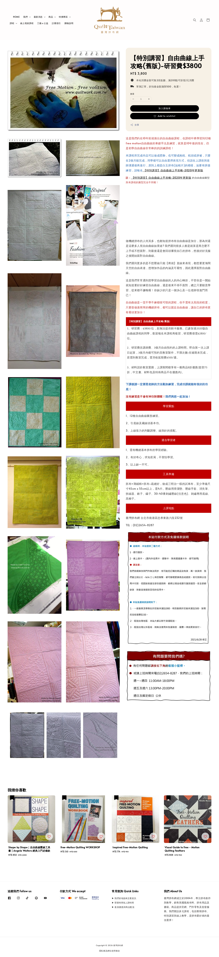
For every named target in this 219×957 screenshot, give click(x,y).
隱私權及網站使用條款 (109, 950)
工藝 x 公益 (42, 23)
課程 (12, 23)
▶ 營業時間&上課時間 (123, 902)
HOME (16, 16)
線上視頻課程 (27, 23)
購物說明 (68, 23)
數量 (132, 93)
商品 (51, 17)
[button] (194, 20)
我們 (25, 17)
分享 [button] (134, 124)
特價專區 (63, 17)
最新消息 (38, 17)
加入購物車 (164, 108)
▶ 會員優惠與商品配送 (123, 907)
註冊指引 (56, 23)
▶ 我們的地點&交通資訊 (124, 898)
